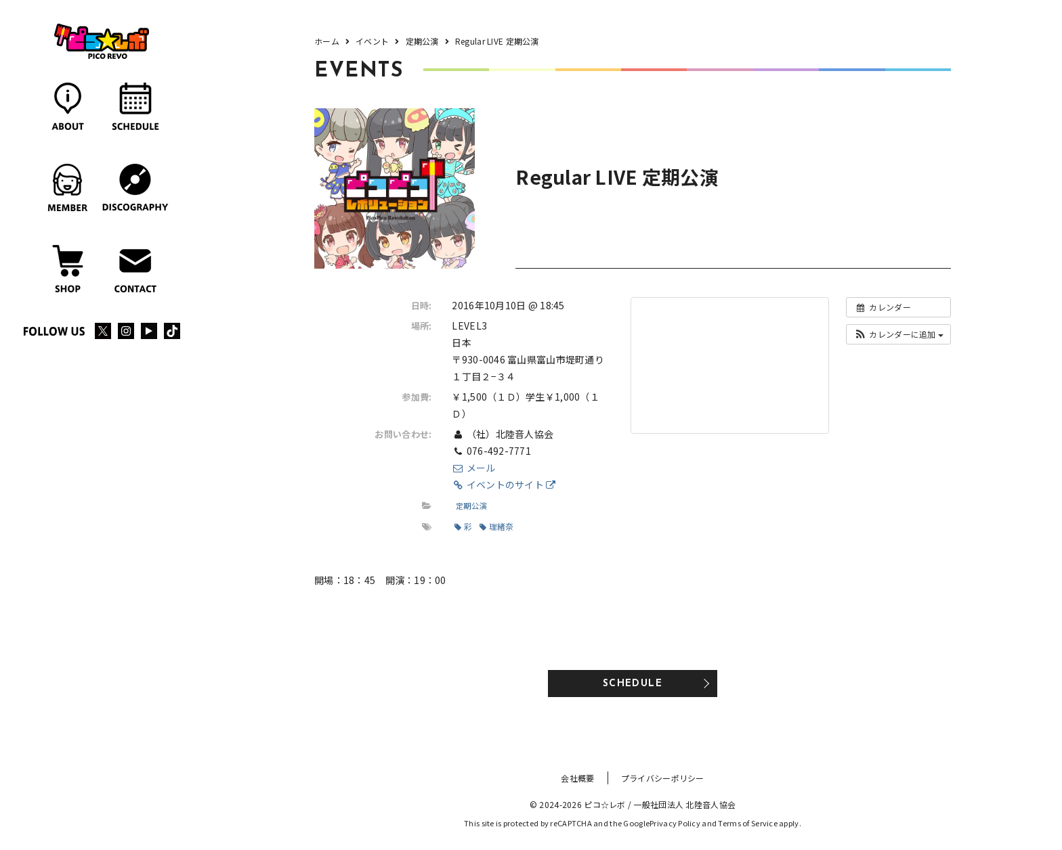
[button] (898, 334)
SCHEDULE (632, 684)
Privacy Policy (675, 823)
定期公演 (471, 505)
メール (473, 467)
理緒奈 (496, 526)
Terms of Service (747, 823)
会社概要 (577, 778)
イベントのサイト (503, 484)
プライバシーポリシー (662, 778)
